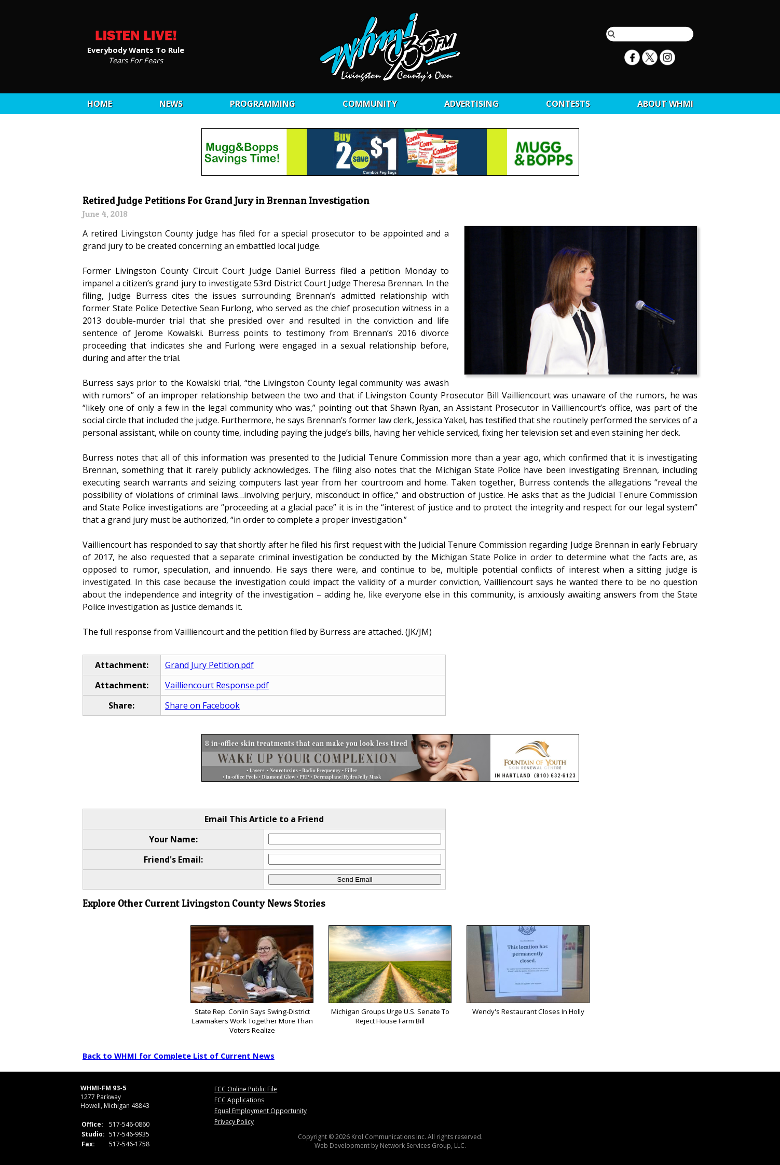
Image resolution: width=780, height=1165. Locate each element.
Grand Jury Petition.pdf (209, 665)
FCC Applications (239, 1099)
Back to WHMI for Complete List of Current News (179, 1055)
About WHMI (665, 103)
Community (370, 103)
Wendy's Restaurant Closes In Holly (528, 970)
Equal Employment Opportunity (260, 1110)
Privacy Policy (234, 1121)
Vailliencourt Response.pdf (217, 685)
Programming (262, 103)
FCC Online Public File (245, 1089)
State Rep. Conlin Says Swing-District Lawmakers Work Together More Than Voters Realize (251, 980)
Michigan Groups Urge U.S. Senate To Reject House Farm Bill (390, 975)
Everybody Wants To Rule (135, 49)
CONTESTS (568, 103)
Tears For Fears (135, 59)
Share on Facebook (202, 705)
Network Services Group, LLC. (423, 1145)
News (171, 103)
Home (99, 103)
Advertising (471, 103)
